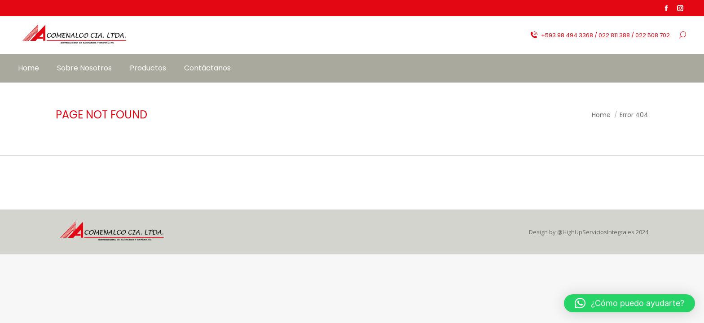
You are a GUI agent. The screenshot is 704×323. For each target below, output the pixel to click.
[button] (629, 303)
